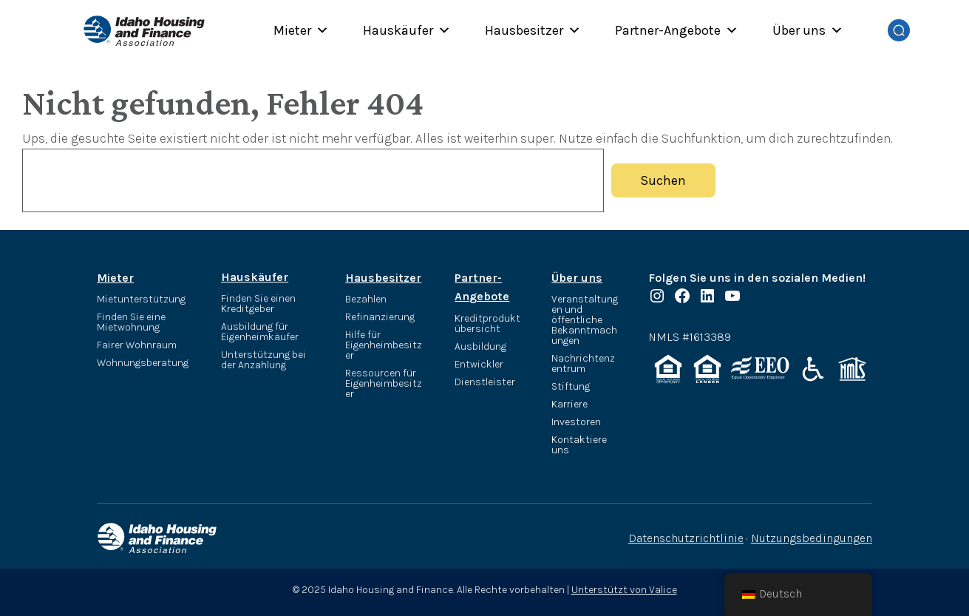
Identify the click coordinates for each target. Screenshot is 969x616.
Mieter (301, 30)
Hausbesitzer (533, 30)
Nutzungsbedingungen (811, 538)
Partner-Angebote (676, 30)
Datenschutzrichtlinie (686, 538)
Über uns (807, 30)
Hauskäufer (407, 30)
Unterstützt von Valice (624, 589)
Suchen (663, 180)
